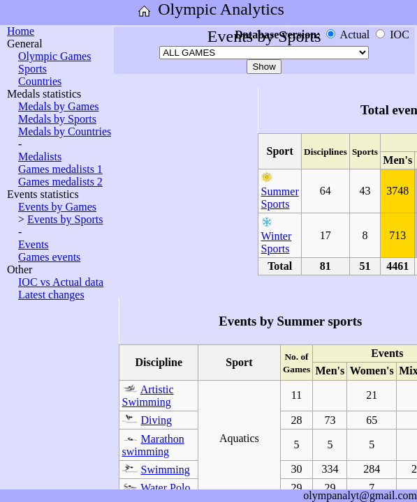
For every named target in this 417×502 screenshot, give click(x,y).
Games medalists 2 (60, 182)
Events (33, 244)
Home (20, 31)
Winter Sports (276, 242)
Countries (39, 81)
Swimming (165, 470)
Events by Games (57, 207)
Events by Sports (65, 219)
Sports (32, 69)
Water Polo (165, 488)
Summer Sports (280, 197)
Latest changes (51, 295)
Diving (156, 420)
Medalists (39, 156)
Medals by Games (58, 106)
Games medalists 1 (60, 169)
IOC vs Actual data (60, 282)
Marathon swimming (153, 445)
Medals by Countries (64, 131)
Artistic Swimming (148, 395)
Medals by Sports (57, 119)
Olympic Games (54, 56)
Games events (49, 257)
